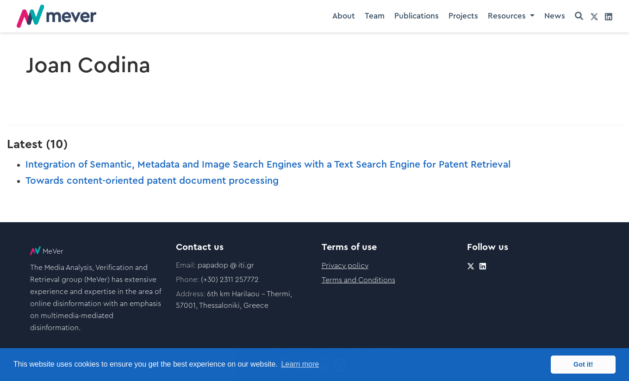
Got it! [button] (583, 364)
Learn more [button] (300, 364)
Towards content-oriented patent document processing (152, 181)
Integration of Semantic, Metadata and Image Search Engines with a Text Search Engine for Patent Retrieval (268, 164)
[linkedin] (608, 16)
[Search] (579, 16)
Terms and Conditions (358, 280)
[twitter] (594, 16)
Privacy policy (345, 265)
